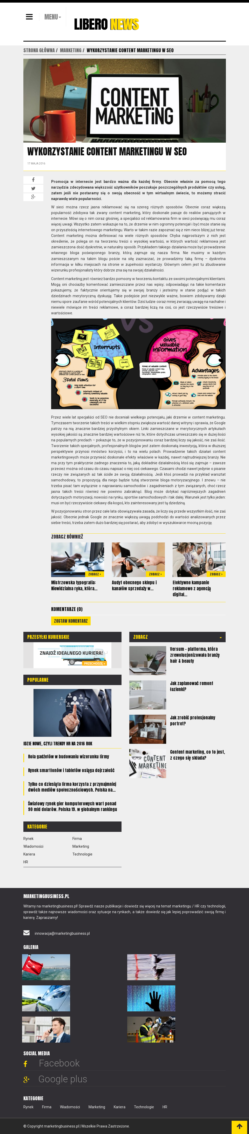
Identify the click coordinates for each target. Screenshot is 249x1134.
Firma (77, 839)
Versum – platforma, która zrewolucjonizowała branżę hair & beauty (195, 655)
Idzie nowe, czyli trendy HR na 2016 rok (57, 743)
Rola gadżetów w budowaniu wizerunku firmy (68, 756)
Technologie (82, 854)
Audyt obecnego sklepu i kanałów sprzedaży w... (134, 585)
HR (25, 862)
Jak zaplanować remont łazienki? (191, 686)
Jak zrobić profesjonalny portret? (192, 720)
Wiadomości (33, 846)
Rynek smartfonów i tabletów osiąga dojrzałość (71, 770)
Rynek (28, 839)
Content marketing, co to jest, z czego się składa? (197, 755)
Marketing (80, 846)
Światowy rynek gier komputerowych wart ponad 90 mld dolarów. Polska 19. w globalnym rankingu (72, 806)
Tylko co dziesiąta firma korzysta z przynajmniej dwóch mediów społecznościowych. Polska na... (72, 787)
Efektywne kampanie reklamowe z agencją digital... (192, 588)
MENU (51, 17)
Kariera (29, 854)
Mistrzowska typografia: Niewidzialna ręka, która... (74, 585)
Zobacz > (94, 574)
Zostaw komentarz (71, 621)
